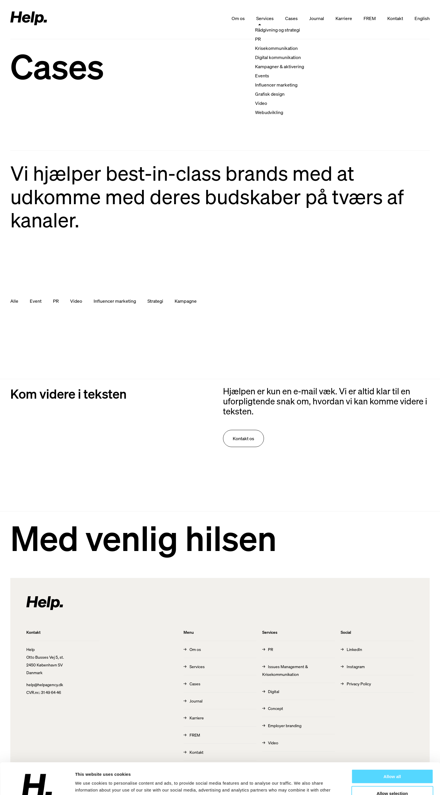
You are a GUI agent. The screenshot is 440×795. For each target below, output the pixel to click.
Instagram (356, 666)
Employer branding (284, 725)
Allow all (392, 744)
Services (265, 18)
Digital (273, 691)
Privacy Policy (359, 683)
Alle (14, 301)
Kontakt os (243, 438)
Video (76, 301)
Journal (316, 18)
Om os (238, 18)
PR (56, 301)
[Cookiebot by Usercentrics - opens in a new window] (37, 784)
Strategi (155, 301)
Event (36, 301)
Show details (300, 783)
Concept (275, 708)
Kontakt (395, 18)
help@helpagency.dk (44, 684)
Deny (392, 778)
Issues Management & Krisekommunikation (285, 670)
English (422, 18)
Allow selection (392, 761)
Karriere (344, 18)
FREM (370, 18)
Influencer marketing (115, 301)
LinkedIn (354, 649)
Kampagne (186, 301)
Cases (291, 18)
